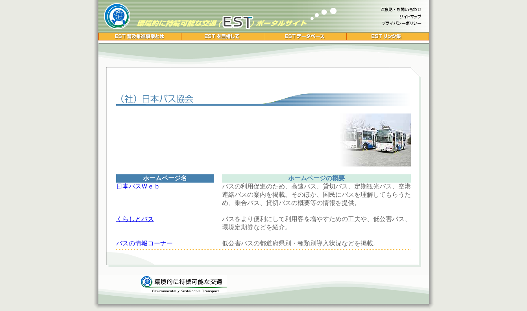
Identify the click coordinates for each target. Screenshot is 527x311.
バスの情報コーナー (144, 243)
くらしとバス (135, 219)
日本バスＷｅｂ (138, 186)
